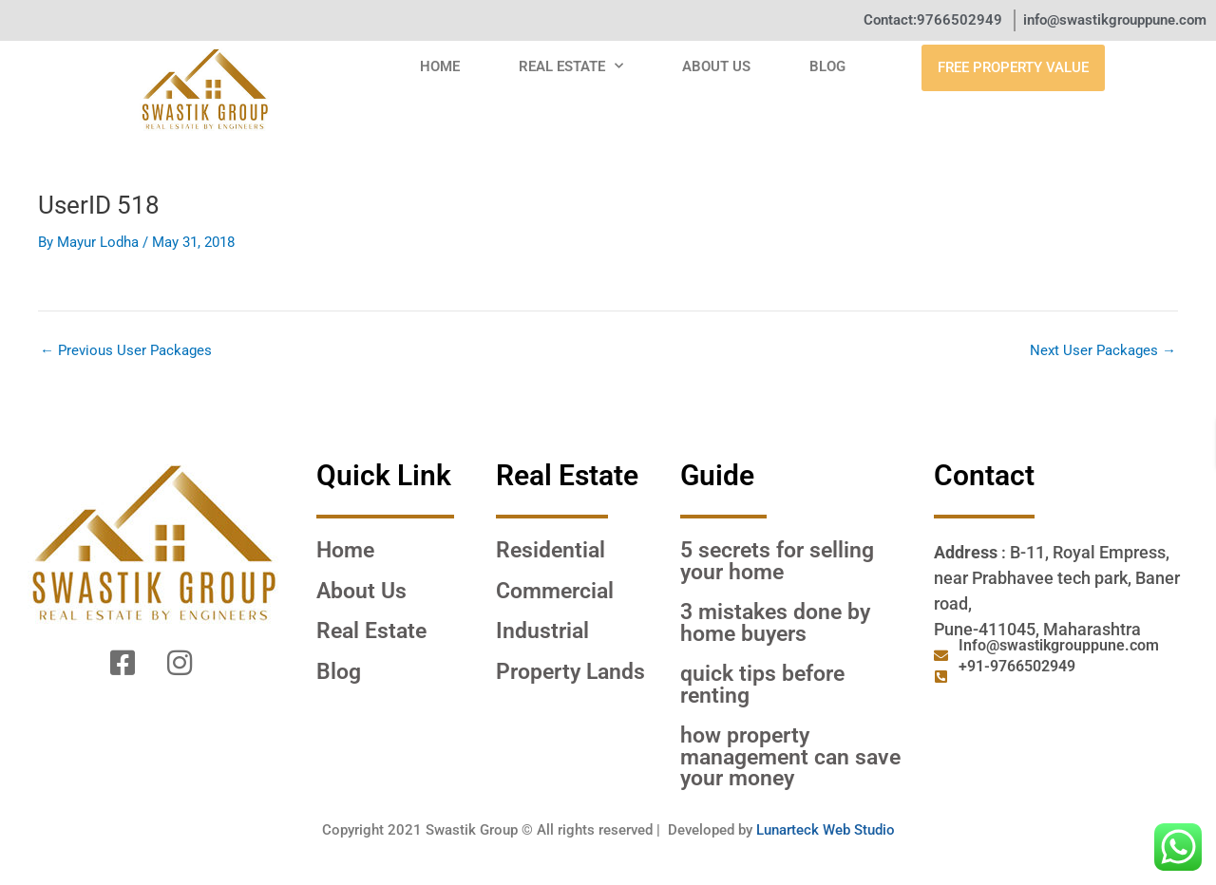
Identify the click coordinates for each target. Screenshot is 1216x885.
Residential (550, 549)
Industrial (542, 630)
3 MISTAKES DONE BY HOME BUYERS (775, 622)
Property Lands (570, 671)
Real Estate (571, 66)
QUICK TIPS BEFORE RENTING (762, 684)
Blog (827, 66)
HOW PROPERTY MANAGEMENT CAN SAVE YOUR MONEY (790, 756)
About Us (716, 66)
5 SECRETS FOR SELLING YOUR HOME (777, 560)
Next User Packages (1103, 351)
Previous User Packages (126, 351)
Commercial (555, 590)
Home (440, 66)
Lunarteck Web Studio (825, 829)
